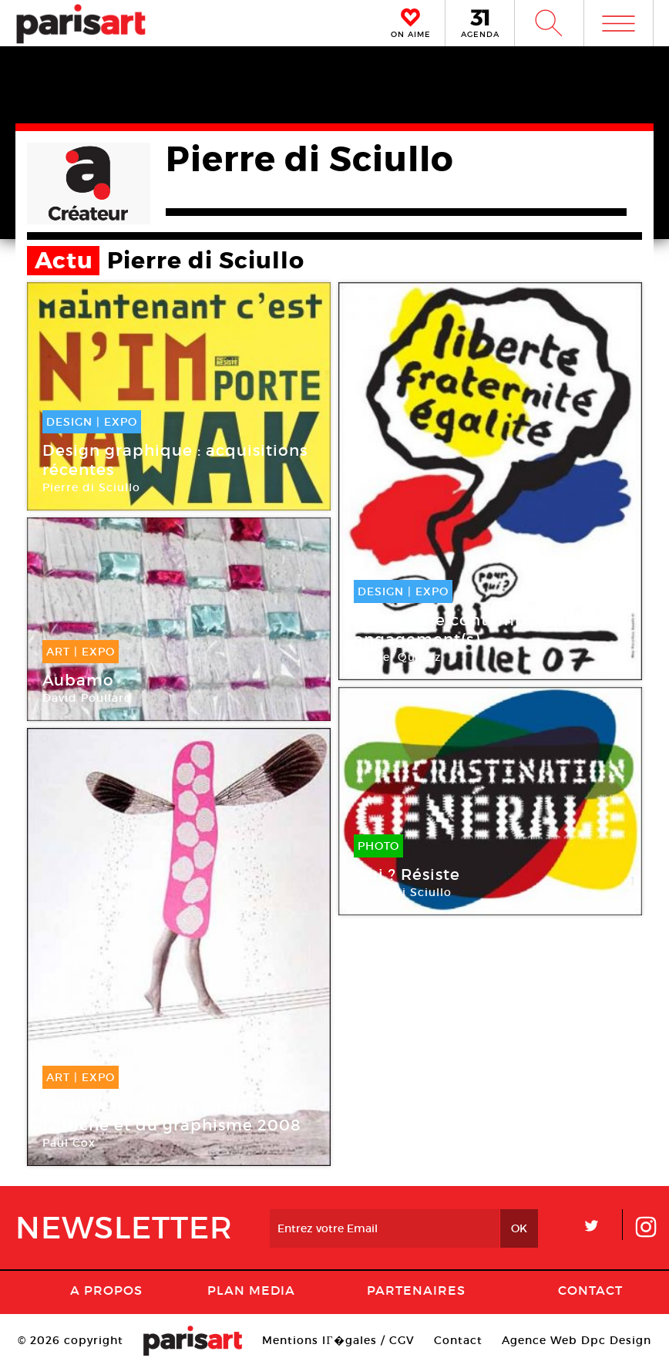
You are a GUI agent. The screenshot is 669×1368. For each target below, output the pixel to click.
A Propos (106, 1290)
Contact (590, 1290)
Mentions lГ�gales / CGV (338, 1340)
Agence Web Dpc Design (576, 1340)
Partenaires (416, 1290)
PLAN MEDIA (251, 1290)
